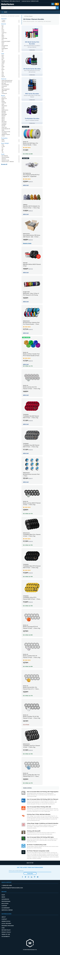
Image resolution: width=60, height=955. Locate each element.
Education (5, 903)
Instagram (28, 877)
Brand (3, 95)
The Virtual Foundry (6, 131)
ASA (2, 34)
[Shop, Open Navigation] (4, 12)
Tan (2, 71)
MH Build (4, 111)
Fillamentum (4, 105)
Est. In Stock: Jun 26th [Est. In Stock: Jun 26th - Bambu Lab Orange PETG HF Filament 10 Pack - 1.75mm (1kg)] (28, 635)
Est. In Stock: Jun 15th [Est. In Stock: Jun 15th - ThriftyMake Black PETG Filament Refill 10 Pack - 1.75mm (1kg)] (28, 576)
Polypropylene (5, 48)
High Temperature (5, 89)
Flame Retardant (5, 84)
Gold (3, 73)
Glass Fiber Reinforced (7, 81)
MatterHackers (5, 110)
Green (3, 63)
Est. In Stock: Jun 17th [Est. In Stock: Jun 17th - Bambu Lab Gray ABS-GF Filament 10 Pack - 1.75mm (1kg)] (28, 513)
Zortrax (3, 135)
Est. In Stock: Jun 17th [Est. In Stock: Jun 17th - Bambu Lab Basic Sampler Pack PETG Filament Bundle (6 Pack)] (28, 366)
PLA (2, 25)
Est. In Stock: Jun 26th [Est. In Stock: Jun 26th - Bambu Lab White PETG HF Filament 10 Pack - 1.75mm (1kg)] (28, 666)
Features (3, 79)
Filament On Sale (5, 160)
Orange (3, 60)
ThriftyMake (4, 133)
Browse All (4, 164)
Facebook (22, 877)
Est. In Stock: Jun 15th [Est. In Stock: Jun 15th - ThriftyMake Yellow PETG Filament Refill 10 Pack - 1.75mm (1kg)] (28, 605)
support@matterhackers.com (12, 888)
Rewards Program (8, 925)
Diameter (4, 18)
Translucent (4, 93)
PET (2, 28)
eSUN (3, 104)
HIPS (3, 44)
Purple (3, 66)
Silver (3, 75)
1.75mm (3, 20)
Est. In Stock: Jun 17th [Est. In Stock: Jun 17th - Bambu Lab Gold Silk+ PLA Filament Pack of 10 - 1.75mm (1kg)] (28, 695)
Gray (3, 56)
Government (6, 908)
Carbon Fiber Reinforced (7, 80)
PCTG (3, 31)
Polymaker (4, 124)
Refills (3, 139)
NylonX (3, 120)
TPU (2, 49)
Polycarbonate (5, 45)
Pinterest (34, 877)
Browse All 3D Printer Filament (10, 16)
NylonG (3, 117)
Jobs (3, 928)
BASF (3, 100)
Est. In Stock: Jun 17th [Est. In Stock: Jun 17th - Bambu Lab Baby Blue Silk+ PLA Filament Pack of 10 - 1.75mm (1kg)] (28, 783)
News (3, 897)
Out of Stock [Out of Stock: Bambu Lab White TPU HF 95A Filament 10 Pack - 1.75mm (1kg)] (26, 724)
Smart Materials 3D (6, 128)
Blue (3, 65)
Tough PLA (4, 32)
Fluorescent (4, 86)
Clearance (4, 158)
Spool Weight (5, 143)
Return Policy (6, 930)
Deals (2, 154)
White (3, 58)
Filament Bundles (5, 157)
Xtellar (3, 130)
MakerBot (4, 112)
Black (3, 55)
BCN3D (3, 101)
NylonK (3, 118)
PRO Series (4, 121)
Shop (3, 895)
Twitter (25, 877)
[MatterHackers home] (7, 4)
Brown (3, 69)
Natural (3, 76)
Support (4, 905)
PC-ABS (3, 47)
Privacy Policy (6, 932)
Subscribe (30, 873)
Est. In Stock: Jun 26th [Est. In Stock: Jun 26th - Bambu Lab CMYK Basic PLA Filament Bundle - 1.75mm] (28, 153)
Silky (3, 92)
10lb (2, 152)
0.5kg (3, 144)
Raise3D (3, 125)
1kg (2, 147)
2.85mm (3, 21)
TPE (2, 51)
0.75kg (3, 146)
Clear (3, 72)
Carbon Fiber (4, 38)
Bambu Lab (4, 98)
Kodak (3, 107)
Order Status (6, 921)
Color (2, 53)
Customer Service (26, 1)
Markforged (4, 114)
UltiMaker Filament (6, 134)
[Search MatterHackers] (57, 7)
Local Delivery (6, 923)
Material (3, 24)
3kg (2, 149)
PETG (3, 29)
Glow (3, 87)
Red (2, 59)
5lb (2, 150)
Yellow (3, 62)
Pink (3, 68)
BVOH (3, 42)
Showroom (5, 899)
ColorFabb (4, 102)
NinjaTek (3, 115)
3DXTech (4, 97)
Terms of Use (6, 934)
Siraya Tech (4, 127)
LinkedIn (31, 877)
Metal (3, 37)
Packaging (4, 138)
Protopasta (4, 123)
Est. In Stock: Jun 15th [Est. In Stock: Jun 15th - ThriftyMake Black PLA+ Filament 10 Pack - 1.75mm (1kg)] (28, 545)
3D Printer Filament (28, 16)
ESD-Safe (4, 83)
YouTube (37, 877)
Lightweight (4, 90)
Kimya (3, 108)
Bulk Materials (5, 155)
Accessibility (6, 936)
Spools (3, 141)
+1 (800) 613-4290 (34, 1)
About (4, 917)
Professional (6, 901)
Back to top (30, 862)
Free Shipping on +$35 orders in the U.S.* (10, 1)
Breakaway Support (6, 41)
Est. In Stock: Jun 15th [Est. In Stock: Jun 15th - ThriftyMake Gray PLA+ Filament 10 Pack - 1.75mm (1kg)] (28, 753)
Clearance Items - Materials (8, 161)
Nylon (3, 35)
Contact (4, 919)
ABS (2, 26)
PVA (2, 39)
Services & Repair (7, 910)
